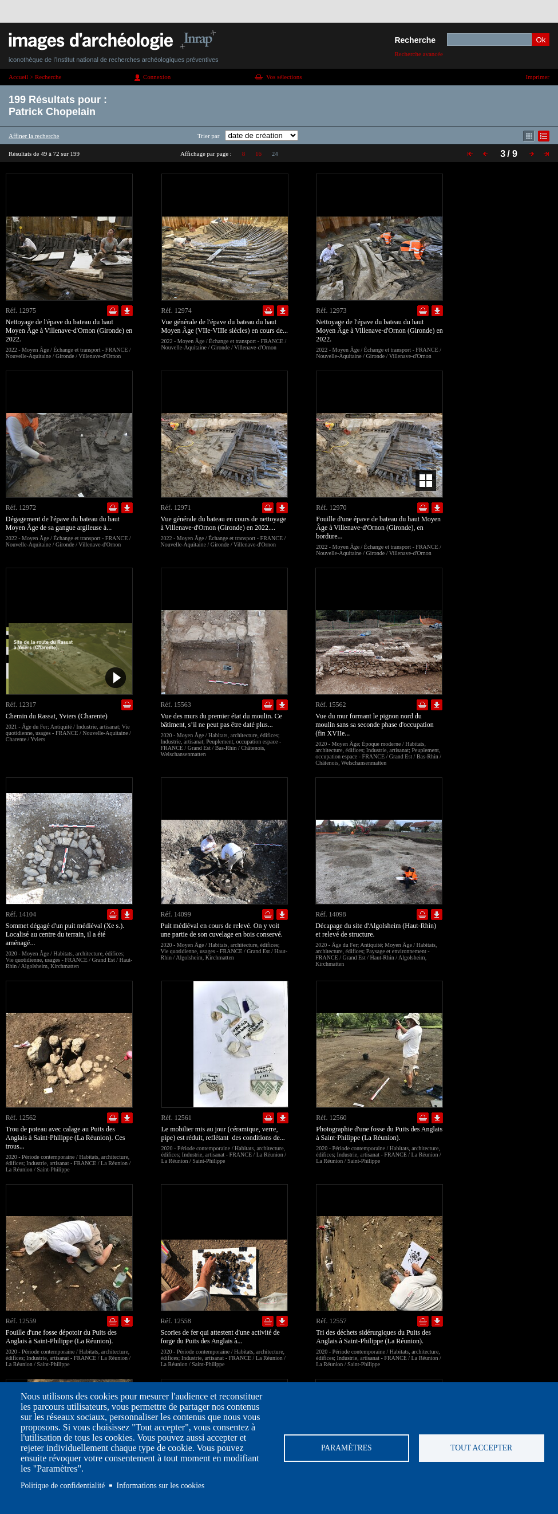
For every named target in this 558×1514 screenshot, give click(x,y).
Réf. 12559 (21, 1321)
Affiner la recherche (34, 135)
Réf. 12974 (176, 310)
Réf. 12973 (331, 310)
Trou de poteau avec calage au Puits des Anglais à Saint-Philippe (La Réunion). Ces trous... (65, 1137)
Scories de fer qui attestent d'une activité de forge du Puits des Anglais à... (220, 1336)
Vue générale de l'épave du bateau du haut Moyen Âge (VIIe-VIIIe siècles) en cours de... (224, 326)
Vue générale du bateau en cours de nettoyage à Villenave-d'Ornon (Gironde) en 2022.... (224, 523)
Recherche (415, 40)
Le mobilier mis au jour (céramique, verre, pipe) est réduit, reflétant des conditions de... (223, 1133)
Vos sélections (284, 76)
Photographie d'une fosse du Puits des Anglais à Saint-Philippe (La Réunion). (379, 1133)
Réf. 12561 (176, 1118)
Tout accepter (481, 1448)
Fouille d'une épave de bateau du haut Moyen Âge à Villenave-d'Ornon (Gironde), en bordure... (378, 527)
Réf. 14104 (21, 914)
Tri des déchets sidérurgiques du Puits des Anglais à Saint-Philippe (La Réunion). (373, 1336)
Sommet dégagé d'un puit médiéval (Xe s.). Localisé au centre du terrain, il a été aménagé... (65, 934)
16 (258, 153)
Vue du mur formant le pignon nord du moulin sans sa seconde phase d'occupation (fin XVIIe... (374, 724)
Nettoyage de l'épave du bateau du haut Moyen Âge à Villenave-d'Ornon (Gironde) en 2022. (69, 330)
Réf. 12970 (331, 508)
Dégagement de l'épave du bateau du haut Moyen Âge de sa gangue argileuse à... (63, 523)
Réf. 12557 (331, 1321)
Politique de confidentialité (63, 1485)
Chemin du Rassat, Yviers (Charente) (57, 716)
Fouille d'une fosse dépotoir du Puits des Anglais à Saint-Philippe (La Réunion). (61, 1336)
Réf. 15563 (176, 705)
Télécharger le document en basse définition (127, 310)
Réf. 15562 (330, 705)
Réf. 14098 (330, 914)
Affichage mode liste (543, 136)
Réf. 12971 (176, 508)
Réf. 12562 (21, 1118)
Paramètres (346, 1448)
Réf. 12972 (21, 508)
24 (275, 153)
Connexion (157, 76)
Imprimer (537, 76)
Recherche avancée (418, 53)
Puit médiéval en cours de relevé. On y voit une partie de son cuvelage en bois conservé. (222, 930)
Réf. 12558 (176, 1321)
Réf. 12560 (331, 1118)
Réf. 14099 (176, 914)
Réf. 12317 (21, 705)
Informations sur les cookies (161, 1485)
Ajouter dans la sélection (112, 310)
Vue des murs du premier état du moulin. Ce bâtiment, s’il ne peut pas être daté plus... (221, 720)
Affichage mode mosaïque (529, 136)
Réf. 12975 (21, 310)
